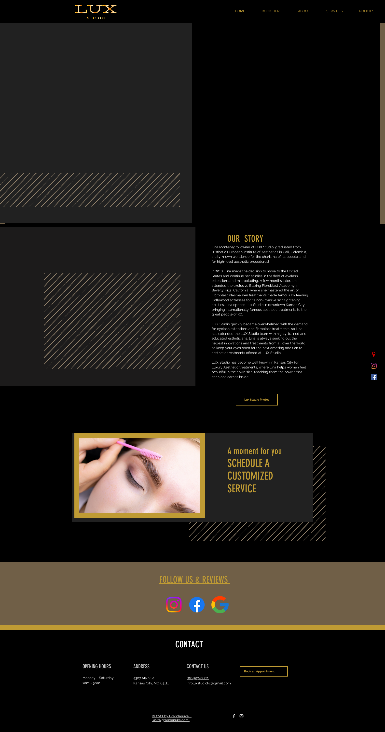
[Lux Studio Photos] (257, 399)
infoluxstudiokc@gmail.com (209, 683)
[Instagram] (241, 716)
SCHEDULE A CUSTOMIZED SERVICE (250, 476)
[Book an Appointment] (264, 671)
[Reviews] (220, 604)
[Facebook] (233, 716)
